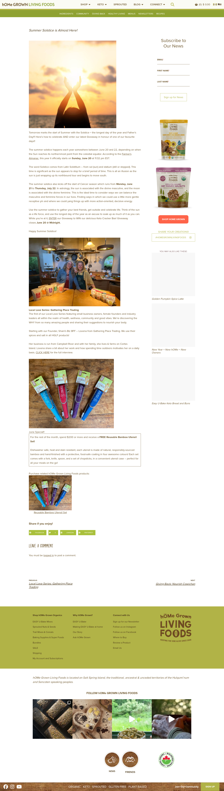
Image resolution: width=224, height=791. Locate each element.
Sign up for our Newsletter (126, 621)
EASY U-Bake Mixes (43, 621)
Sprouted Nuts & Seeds (44, 626)
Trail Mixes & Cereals (43, 632)
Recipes (160, 13)
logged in (48, 555)
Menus (131, 13)
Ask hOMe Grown (81, 637)
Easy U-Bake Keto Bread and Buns (171, 403)
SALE (35, 648)
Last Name (163, 81)
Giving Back (98, 13)
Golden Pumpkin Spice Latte (168, 299)
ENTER (53, 218)
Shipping (37, 653)
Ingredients (66, 13)
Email (160, 59)
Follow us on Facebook (124, 632)
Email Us (117, 648)
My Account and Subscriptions (48, 658)
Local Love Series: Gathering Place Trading (50, 585)
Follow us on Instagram (124, 626)
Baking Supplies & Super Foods (48, 637)
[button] (85, 4)
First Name (163, 70)
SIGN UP (210, 786)
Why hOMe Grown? (83, 615)
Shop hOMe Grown (173, 219)
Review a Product (121, 642)
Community (82, 13)
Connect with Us (121, 615)
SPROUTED (120, 4)
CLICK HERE (43, 352)
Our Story (77, 632)
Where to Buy (120, 637)
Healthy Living (116, 13)
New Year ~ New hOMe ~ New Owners (169, 351)
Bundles (37, 642)
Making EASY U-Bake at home (88, 626)
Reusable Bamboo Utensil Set (50, 494)
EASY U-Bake (79, 621)
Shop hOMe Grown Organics (47, 615)
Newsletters (145, 13)
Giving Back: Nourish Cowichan (175, 584)
